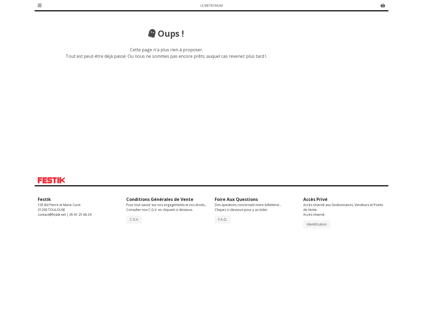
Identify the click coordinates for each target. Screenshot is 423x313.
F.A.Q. (222, 294)
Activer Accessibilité (360, 64)
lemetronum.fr (345, 128)
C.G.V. (134, 294)
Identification (317, 299)
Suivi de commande (365, 6)
